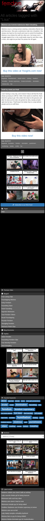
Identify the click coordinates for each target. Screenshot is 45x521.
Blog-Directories (8, 330)
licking (35, 418)
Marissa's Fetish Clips (8, 326)
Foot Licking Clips (7, 297)
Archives (5, 433)
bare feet (11, 401)
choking (29, 78)
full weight (38, 413)
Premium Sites (7, 290)
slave (4, 426)
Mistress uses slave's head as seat (13, 501)
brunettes (4, 81)
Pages (5, 208)
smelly (17, 146)
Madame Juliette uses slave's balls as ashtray (16, 492)
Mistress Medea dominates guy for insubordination (18, 519)
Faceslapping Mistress (9, 300)
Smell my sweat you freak (10, 89)
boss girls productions (33, 401)
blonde (17, 401)
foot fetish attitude (6, 413)
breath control (21, 78)
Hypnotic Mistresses (8, 311)
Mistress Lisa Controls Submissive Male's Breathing (19, 25)
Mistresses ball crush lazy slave (12, 498)
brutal (4, 405)
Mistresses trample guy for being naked (14, 504)
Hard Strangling (6, 345)
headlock (35, 78)
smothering (5, 146)
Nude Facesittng (7, 308)
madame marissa (6, 422)
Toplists (5, 334)
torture (25, 426)
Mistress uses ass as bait (10, 510)
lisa (11, 84)
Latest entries (7, 489)
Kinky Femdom (6, 302)
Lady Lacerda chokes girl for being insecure (15, 495)
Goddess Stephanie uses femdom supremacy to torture (19, 507)
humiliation (11, 143)
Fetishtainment (12, 78)
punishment (32, 143)
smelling (12, 426)
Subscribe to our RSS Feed (22, 205)
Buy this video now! (22, 135)
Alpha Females (6, 337)
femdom (18, 143)
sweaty (12, 146)
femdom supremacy (14, 81)
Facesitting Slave (7, 305)
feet (40, 405)
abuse (4, 401)
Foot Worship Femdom (9, 342)
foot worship (28, 413)
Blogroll (5, 294)
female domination (26, 81)
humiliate (12, 418)
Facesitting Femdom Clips (10, 340)
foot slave (18, 413)
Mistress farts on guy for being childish (14, 516)
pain (25, 422)
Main (3, 211)
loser (41, 418)
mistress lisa (5, 84)
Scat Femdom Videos (8, 314)
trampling (34, 426)
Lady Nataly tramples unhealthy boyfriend (15, 513)
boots (23, 401)
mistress (18, 422)
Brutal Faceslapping (8, 317)
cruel (11, 405)
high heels (4, 418)
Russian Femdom (7, 320)
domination (36, 81)
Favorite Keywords (9, 398)
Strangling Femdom (8, 323)
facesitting (33, 405)
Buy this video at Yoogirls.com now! (22, 70)
